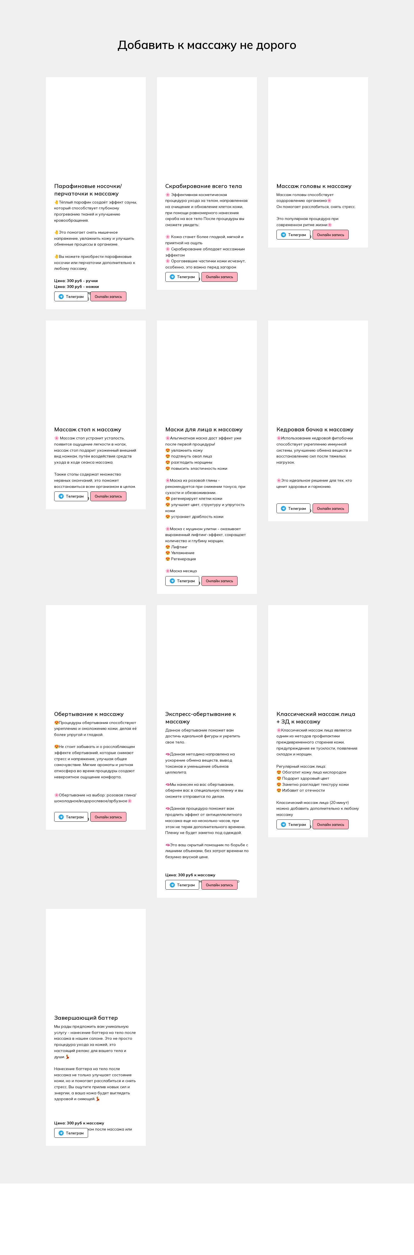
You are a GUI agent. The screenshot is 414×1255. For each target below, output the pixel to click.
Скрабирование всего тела (203, 185)
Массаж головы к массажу (313, 185)
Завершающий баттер (86, 1071)
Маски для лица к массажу (204, 447)
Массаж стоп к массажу (87, 447)
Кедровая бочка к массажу (314, 447)
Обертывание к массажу (89, 749)
